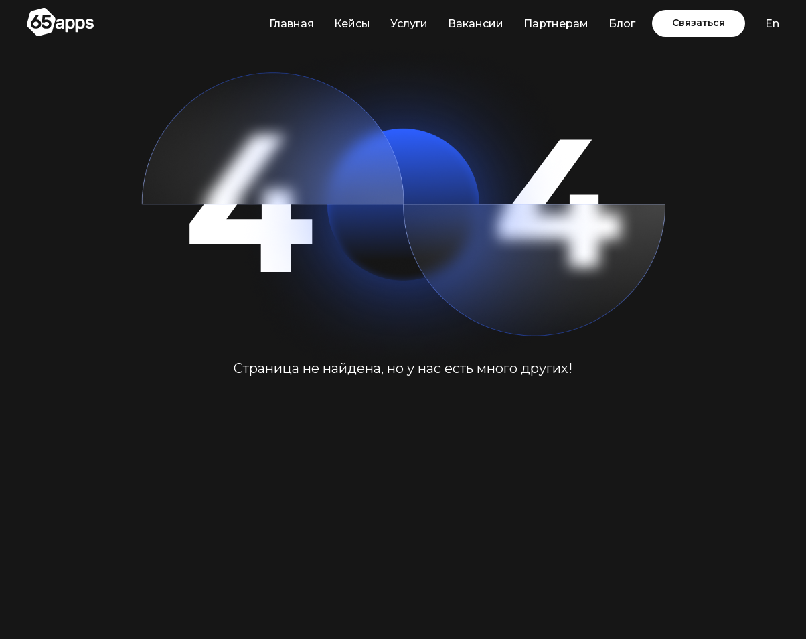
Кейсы (352, 23)
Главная (291, 23)
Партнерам (555, 23)
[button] (698, 23)
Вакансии (475, 23)
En (772, 23)
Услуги (409, 23)
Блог (622, 23)
